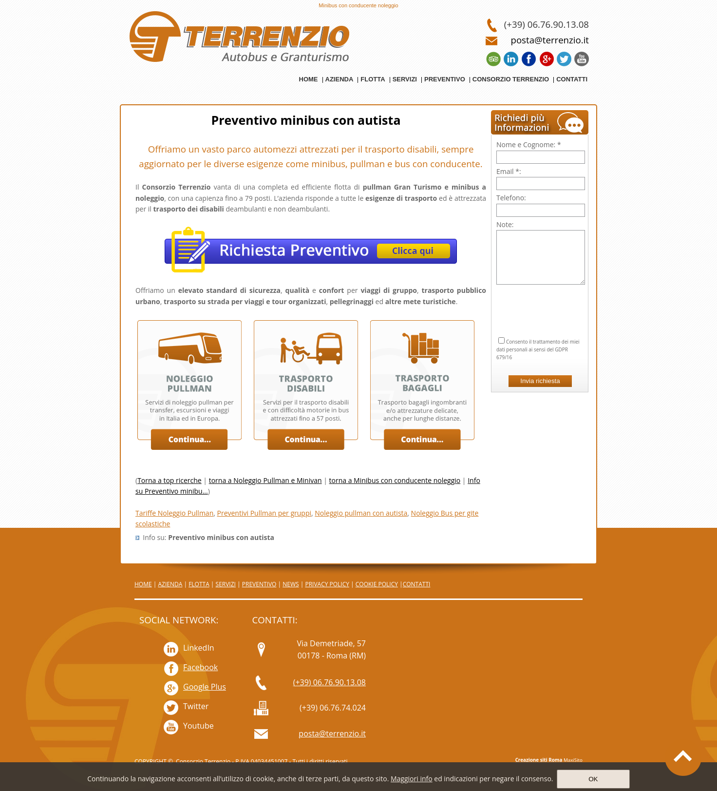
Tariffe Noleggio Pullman (174, 513)
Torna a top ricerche (169, 480)
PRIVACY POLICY (327, 584)
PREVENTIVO (259, 584)
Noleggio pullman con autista (361, 513)
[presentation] (540, 298)
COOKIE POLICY (377, 584)
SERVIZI (226, 584)
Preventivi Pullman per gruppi (264, 513)
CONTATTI (417, 584)
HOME (143, 584)
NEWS (291, 584)
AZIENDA (170, 584)
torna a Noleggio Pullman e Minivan (265, 480)
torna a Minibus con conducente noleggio (395, 480)
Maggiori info (412, 778)
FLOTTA (199, 584)
